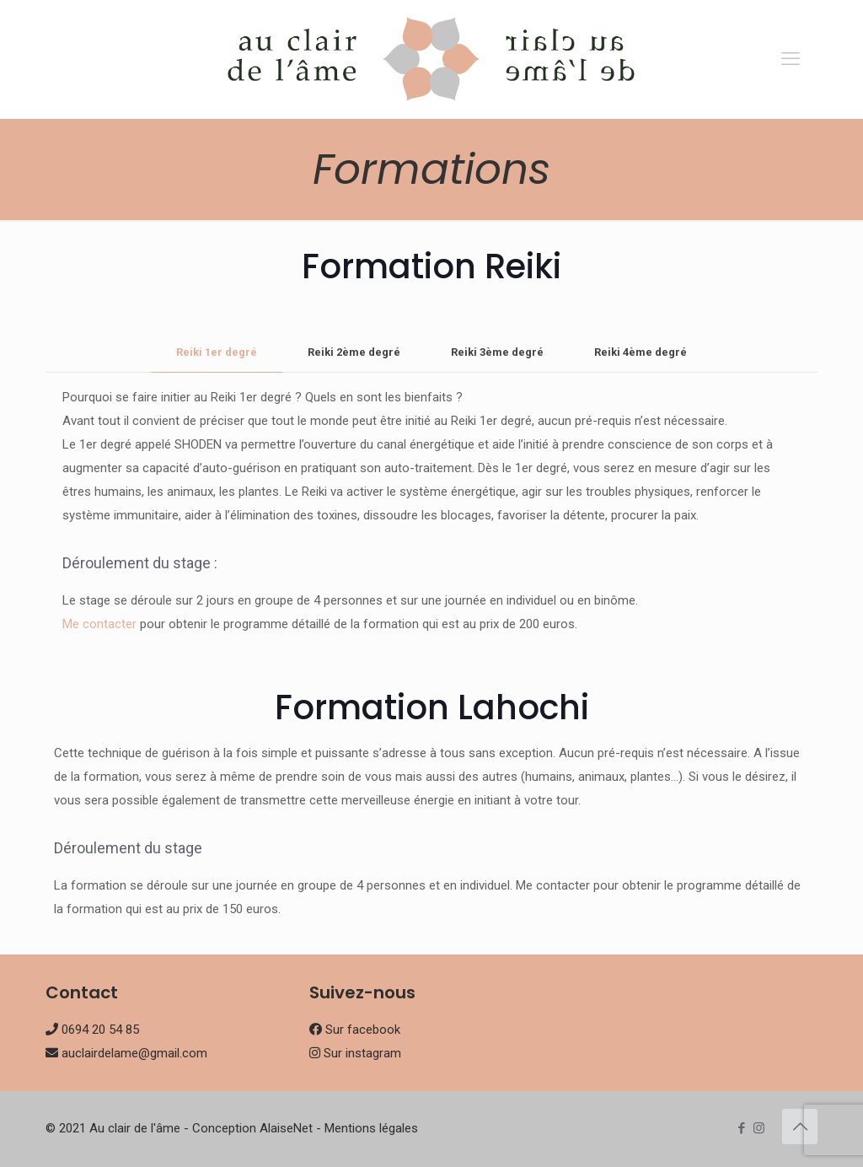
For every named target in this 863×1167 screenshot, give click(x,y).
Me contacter (99, 624)
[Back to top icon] (799, 1126)
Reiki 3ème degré (497, 352)
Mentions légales (371, 1128)
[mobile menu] (790, 59)
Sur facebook (362, 1029)
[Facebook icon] (741, 1128)
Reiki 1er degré (216, 352)
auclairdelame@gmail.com (134, 1053)
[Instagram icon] (759, 1128)
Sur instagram (362, 1053)
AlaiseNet (286, 1128)
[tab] (216, 353)
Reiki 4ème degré (640, 352)
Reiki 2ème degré (354, 352)
